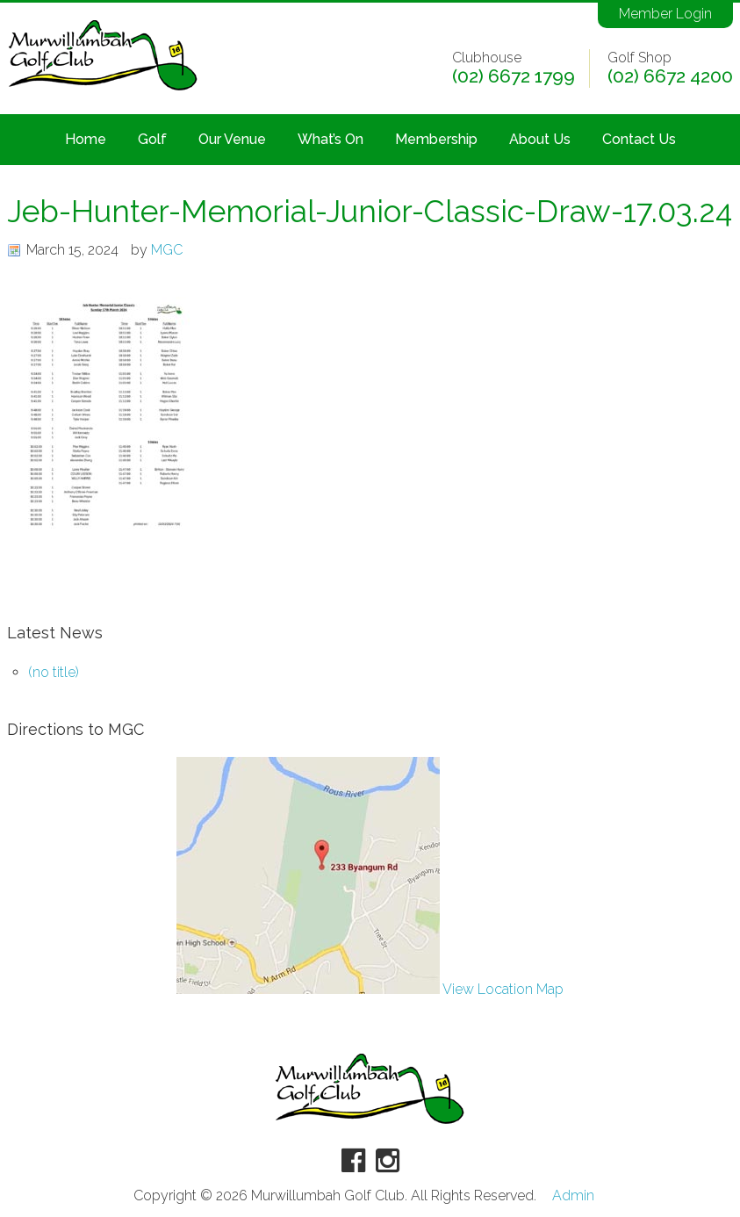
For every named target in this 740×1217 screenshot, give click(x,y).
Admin (573, 1196)
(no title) (53, 672)
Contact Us (639, 139)
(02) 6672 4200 (670, 76)
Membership (436, 139)
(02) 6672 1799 (513, 76)
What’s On (330, 139)
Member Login (665, 13)
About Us (540, 139)
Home (85, 139)
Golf (152, 139)
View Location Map (370, 989)
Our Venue (232, 139)
